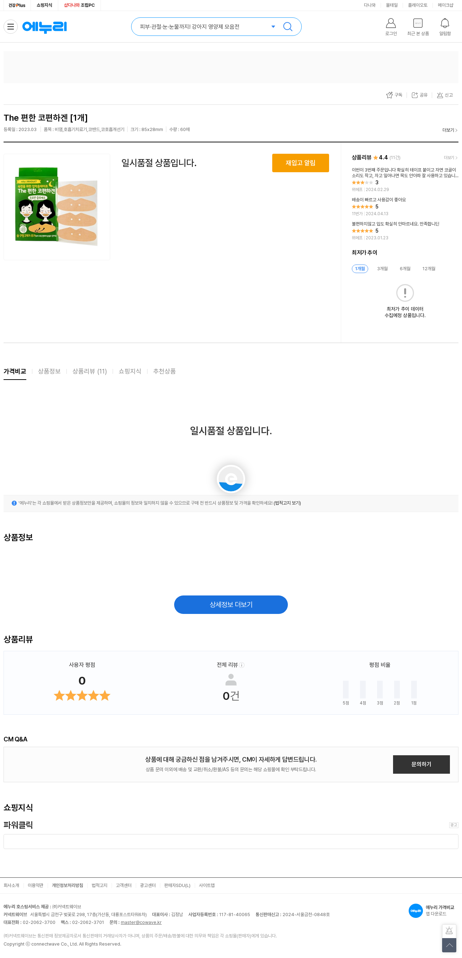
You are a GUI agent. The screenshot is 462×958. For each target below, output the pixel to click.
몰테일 (392, 5)
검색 (287, 26)
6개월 (405, 268)
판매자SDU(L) (177, 885)
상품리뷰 (89, 371)
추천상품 (164, 371)
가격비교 (15, 371)
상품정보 (49, 371)
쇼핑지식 (44, 5)
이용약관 (35, 885)
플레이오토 (418, 5)
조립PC (79, 5)
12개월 (429, 268)
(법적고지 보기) (287, 503)
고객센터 (123, 885)
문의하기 (421, 764)
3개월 (382, 268)
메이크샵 (445, 5)
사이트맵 (207, 885)
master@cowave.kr (141, 922)
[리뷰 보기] (405, 180)
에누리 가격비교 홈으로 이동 (44, 27)
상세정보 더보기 (231, 604)
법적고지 (99, 885)
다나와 (370, 5)
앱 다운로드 (433, 911)
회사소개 (11, 885)
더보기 (448, 130)
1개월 (360, 268)
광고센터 (148, 885)
